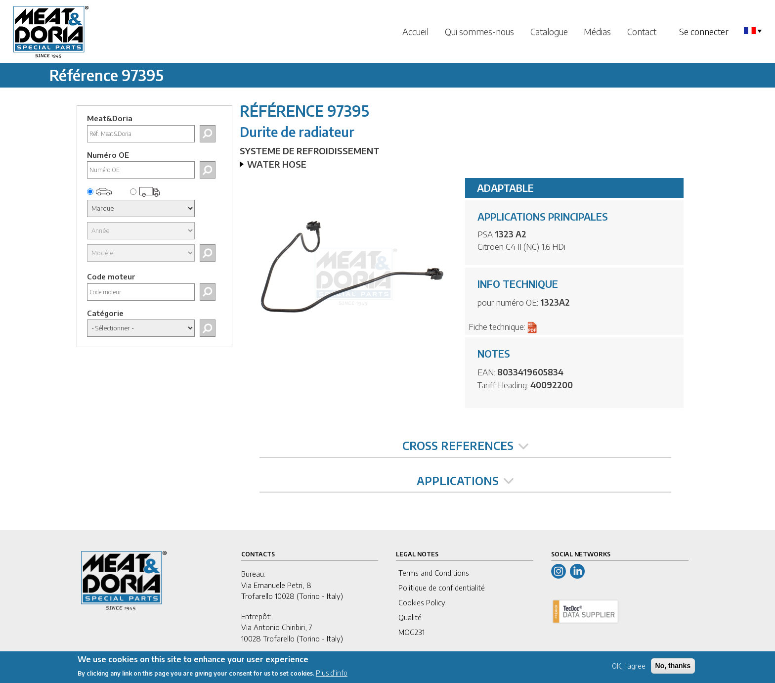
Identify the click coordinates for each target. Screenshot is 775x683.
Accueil (415, 31)
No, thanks (673, 669)
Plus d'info (331, 676)
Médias (597, 31)
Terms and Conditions (433, 572)
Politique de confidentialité (441, 587)
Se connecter (704, 31)
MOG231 (411, 632)
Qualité (410, 617)
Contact (641, 31)
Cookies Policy (421, 602)
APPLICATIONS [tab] (465, 481)
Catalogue (549, 31)
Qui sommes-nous (479, 31)
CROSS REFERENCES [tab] (465, 446)
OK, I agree (629, 669)
